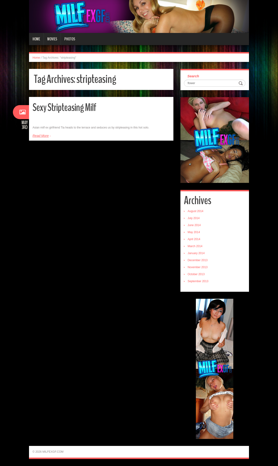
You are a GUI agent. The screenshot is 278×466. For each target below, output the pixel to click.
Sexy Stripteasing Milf (64, 107)
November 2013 (198, 267)
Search (193, 76)
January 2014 (196, 253)
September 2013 (198, 281)
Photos (69, 39)
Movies (52, 39)
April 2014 (194, 239)
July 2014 (194, 218)
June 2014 (194, 225)
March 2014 (195, 246)
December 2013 (198, 260)
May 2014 (194, 232)
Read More (41, 136)
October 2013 (196, 274)
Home (36, 39)
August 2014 (195, 211)
